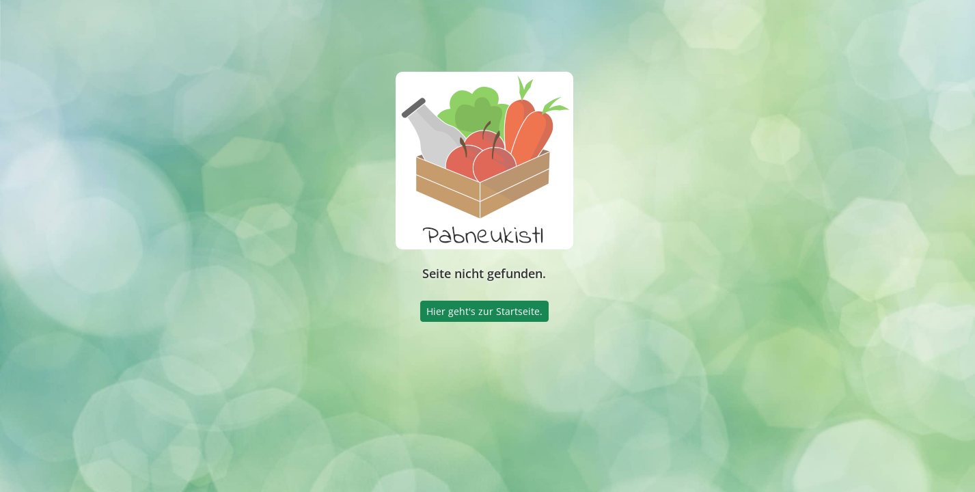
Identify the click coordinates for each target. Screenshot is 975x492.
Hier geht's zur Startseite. (484, 311)
